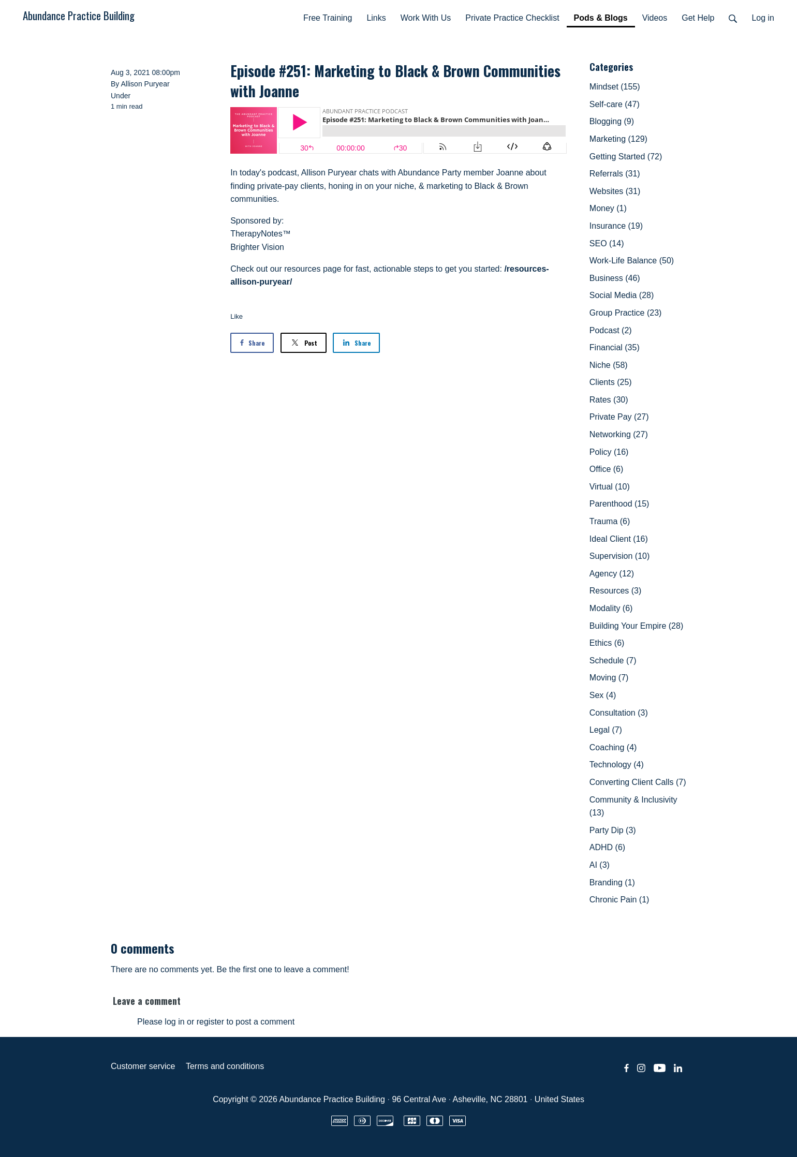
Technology (616, 764)
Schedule (613, 660)
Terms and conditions (225, 1066)
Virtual (609, 486)
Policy (609, 452)
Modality (611, 608)
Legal (605, 729)
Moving (609, 677)
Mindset (614, 86)
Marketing (618, 139)
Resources (615, 590)
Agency (611, 573)
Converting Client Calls (637, 782)
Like (236, 316)
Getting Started (625, 156)
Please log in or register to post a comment (215, 1021)
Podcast (610, 330)
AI (599, 865)
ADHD (607, 847)
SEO (606, 243)
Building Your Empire (636, 625)
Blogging (611, 121)
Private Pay (619, 416)
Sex (602, 695)
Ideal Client (618, 539)
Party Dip (612, 830)
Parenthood (619, 503)
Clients (610, 382)
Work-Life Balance (631, 260)
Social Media (621, 295)
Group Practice (625, 312)
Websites (614, 191)
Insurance (616, 225)
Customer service (143, 1066)
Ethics (607, 643)
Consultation (618, 712)
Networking (618, 434)
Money (608, 208)
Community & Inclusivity (633, 806)
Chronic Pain (619, 899)
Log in (762, 17)
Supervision (619, 556)
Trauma (609, 521)
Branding (612, 882)
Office (606, 469)
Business (614, 278)
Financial (614, 347)
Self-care (614, 104)
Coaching (613, 747)
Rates (608, 399)
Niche (608, 365)
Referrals (614, 173)
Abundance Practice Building (79, 15)
